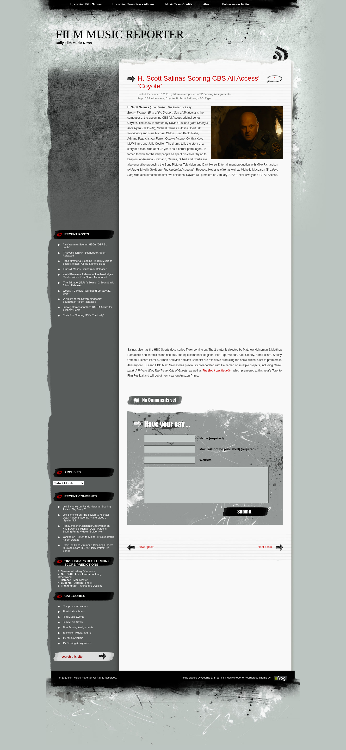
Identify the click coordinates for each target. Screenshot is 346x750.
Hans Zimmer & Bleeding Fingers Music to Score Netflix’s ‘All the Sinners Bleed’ (87, 262)
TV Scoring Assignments (77, 643)
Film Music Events (73, 616)
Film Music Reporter (120, 34)
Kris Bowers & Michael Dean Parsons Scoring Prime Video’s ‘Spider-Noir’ (86, 517)
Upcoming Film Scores (86, 4)
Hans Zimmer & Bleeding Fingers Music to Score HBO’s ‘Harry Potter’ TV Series (88, 548)
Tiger (208, 98)
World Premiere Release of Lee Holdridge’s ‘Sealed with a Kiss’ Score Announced (88, 276)
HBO (200, 98)
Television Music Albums (77, 632)
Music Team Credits (178, 4)
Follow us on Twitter (236, 4)
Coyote (170, 98)
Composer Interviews (75, 606)
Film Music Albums (74, 611)
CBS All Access (154, 98)
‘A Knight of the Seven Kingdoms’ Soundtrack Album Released (82, 300)
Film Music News (73, 622)
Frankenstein (69, 585)
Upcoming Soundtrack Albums (133, 4)
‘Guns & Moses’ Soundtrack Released (85, 269)
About (207, 4)
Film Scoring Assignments (78, 627)
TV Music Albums (73, 637)
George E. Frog (210, 677)
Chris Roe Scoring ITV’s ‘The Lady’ (83, 315)
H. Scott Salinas (186, 98)
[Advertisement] (86, 155)
